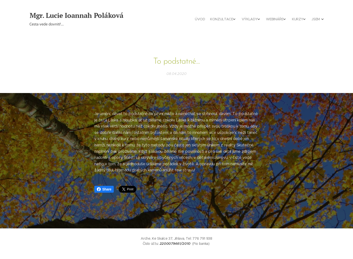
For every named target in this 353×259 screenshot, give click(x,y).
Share (104, 189)
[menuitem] (281, 19)
